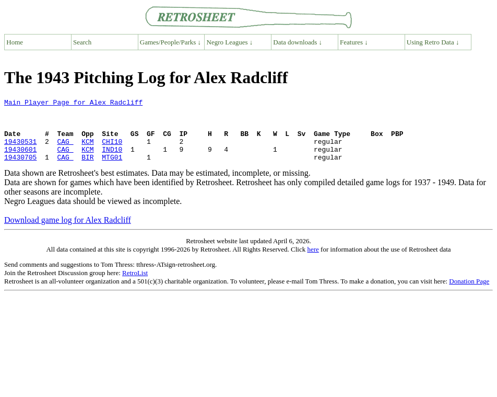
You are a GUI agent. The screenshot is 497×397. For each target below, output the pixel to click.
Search (82, 42)
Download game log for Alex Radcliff (67, 232)
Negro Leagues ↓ (230, 42)
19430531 (20, 150)
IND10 (112, 160)
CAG (65, 150)
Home (14, 42)
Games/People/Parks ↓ (170, 42)
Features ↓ (354, 42)
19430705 (20, 169)
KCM (87, 150)
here (312, 262)
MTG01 (112, 169)
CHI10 (112, 150)
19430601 (20, 160)
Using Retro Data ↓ (433, 42)
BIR (87, 169)
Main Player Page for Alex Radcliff (73, 103)
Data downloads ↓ (297, 42)
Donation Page (469, 294)
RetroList (135, 285)
